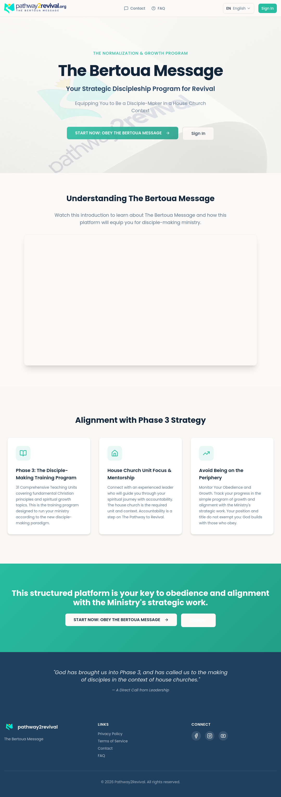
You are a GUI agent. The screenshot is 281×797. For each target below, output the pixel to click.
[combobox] (238, 8)
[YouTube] (223, 736)
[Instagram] (209, 736)
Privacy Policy (110, 733)
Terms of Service (113, 741)
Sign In (267, 8)
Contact (134, 8)
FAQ (158, 8)
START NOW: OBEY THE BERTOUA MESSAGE (122, 134)
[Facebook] (196, 736)
